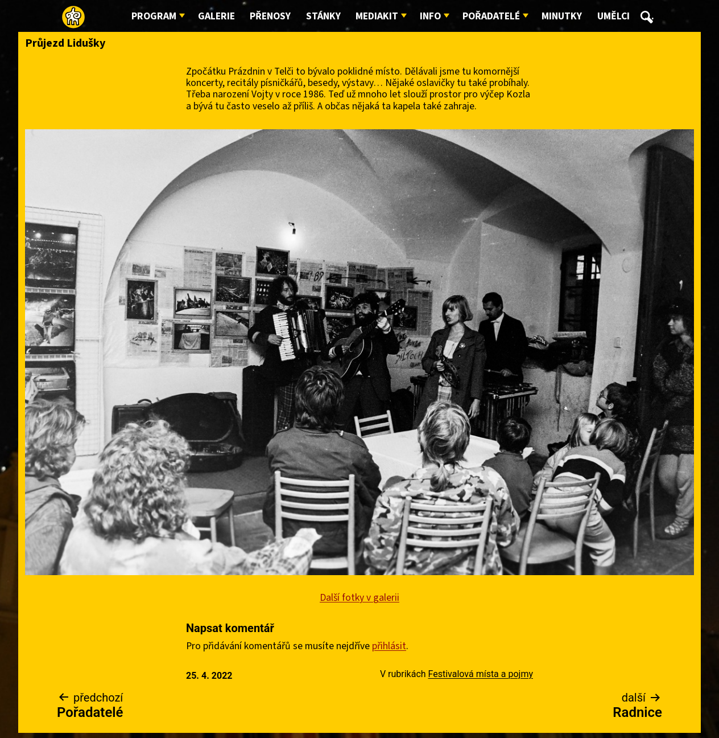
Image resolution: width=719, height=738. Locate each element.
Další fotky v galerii (359, 598)
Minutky (562, 16)
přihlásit (389, 646)
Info (430, 16)
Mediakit (377, 16)
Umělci (613, 16)
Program (153, 16)
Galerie (216, 16)
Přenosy (270, 16)
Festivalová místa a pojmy (480, 674)
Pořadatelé (491, 16)
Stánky (323, 16)
